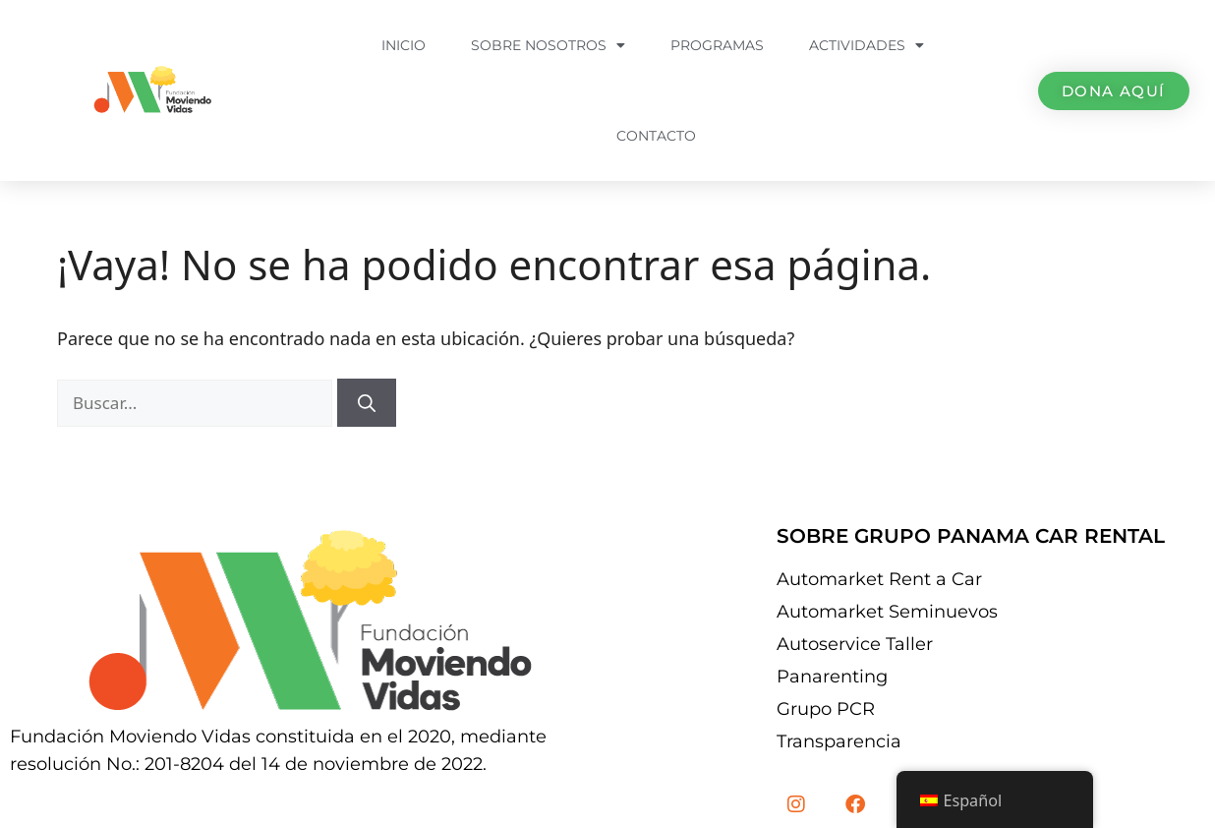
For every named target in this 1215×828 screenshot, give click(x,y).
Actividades (866, 45)
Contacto (656, 136)
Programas (717, 45)
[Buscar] (366, 403)
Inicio (403, 45)
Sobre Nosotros (548, 45)
